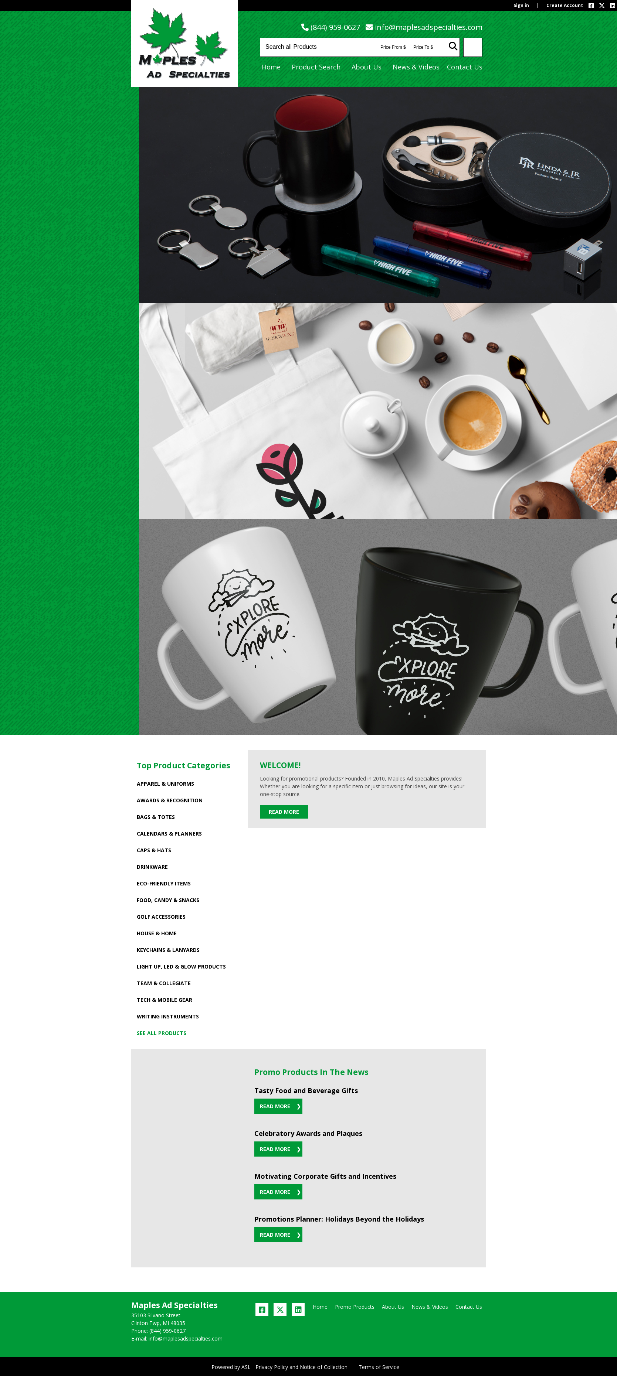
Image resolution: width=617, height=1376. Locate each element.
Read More (284, 811)
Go (453, 46)
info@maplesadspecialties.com (428, 27)
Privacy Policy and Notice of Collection (301, 1366)
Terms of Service (379, 1366)
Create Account (564, 5)
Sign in (521, 5)
